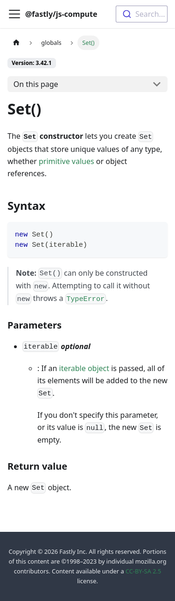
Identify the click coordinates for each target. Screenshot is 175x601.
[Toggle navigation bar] (14, 14)
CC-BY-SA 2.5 (143, 571)
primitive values (66, 161)
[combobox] (142, 14)
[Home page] (16, 43)
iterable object (84, 368)
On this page (36, 84)
